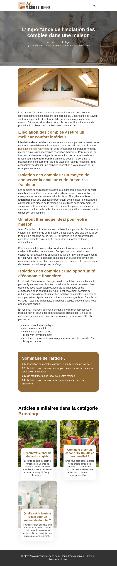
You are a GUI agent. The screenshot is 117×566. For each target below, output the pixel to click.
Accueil (50, 42)
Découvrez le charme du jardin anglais (37, 454)
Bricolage (65, 42)
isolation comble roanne (32, 148)
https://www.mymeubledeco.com (42, 556)
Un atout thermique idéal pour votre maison (48, 376)
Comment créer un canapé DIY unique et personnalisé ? (79, 453)
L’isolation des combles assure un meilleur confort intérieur (57, 364)
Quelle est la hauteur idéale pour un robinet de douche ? (37, 517)
